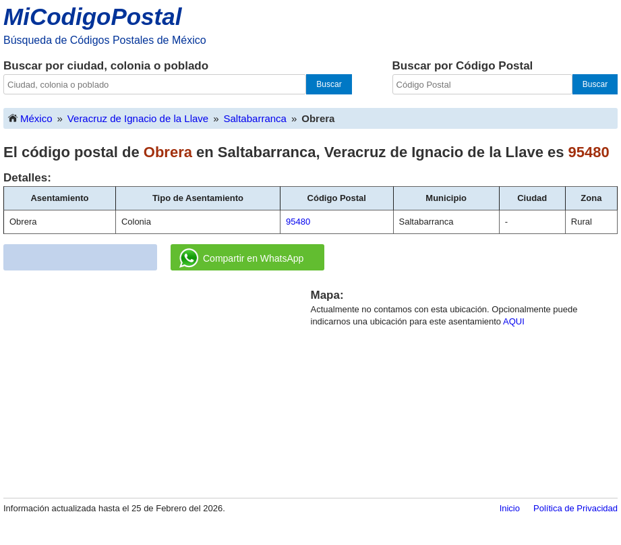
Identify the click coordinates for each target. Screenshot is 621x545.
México (30, 117)
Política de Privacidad (575, 508)
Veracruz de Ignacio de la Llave (137, 118)
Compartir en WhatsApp (241, 258)
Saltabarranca (255, 118)
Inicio (510, 508)
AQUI (514, 321)
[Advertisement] (157, 381)
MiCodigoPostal (92, 16)
